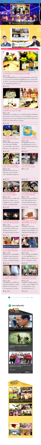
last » (32, 297)
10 (25, 297)
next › (28, 297)
